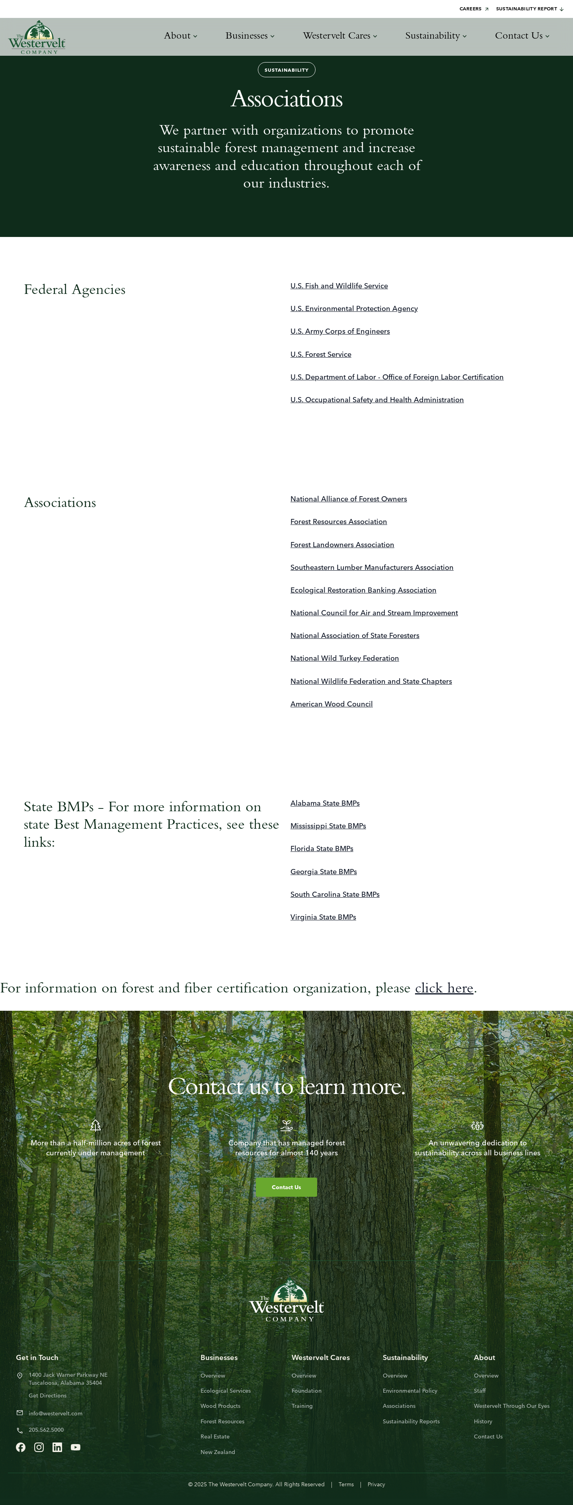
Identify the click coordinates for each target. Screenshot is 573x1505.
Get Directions (47, 1396)
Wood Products (220, 1406)
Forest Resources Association (338, 522)
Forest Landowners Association (342, 545)
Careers (475, 9)
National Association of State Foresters (354, 636)
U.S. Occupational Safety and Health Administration (377, 400)
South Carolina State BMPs (335, 895)
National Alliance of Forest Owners (348, 499)
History (483, 1422)
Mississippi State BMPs (328, 826)
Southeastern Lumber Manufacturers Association (372, 568)
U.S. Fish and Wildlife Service (339, 286)
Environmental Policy (410, 1391)
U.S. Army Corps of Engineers (340, 332)
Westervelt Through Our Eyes (512, 1406)
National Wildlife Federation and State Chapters (371, 682)
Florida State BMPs (321, 849)
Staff (480, 1391)
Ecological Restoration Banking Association (363, 591)
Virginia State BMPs (323, 918)
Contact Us (286, 1188)
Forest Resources (222, 1422)
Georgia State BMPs (323, 872)
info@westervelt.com (56, 1414)
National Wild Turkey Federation (344, 659)
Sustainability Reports (411, 1422)
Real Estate (215, 1437)
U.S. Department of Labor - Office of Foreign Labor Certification (397, 378)
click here (444, 988)
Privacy (376, 1485)
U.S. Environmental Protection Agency (354, 309)
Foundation (307, 1391)
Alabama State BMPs (325, 804)
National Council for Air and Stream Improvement (374, 613)
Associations (399, 1406)
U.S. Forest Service (320, 355)
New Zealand (218, 1453)
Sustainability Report (530, 9)
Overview (213, 1376)
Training (302, 1406)
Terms (346, 1485)
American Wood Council (331, 704)
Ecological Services (226, 1391)
